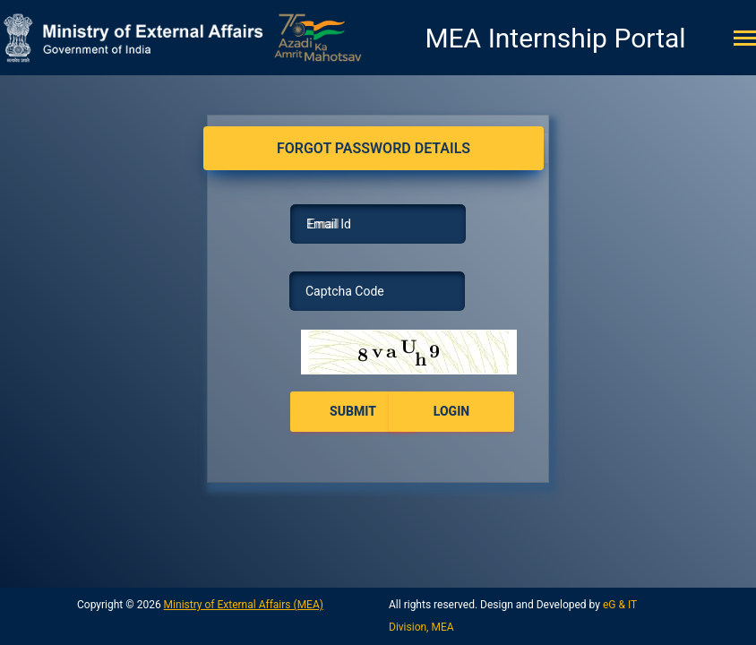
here (396, 349)
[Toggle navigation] (745, 39)
